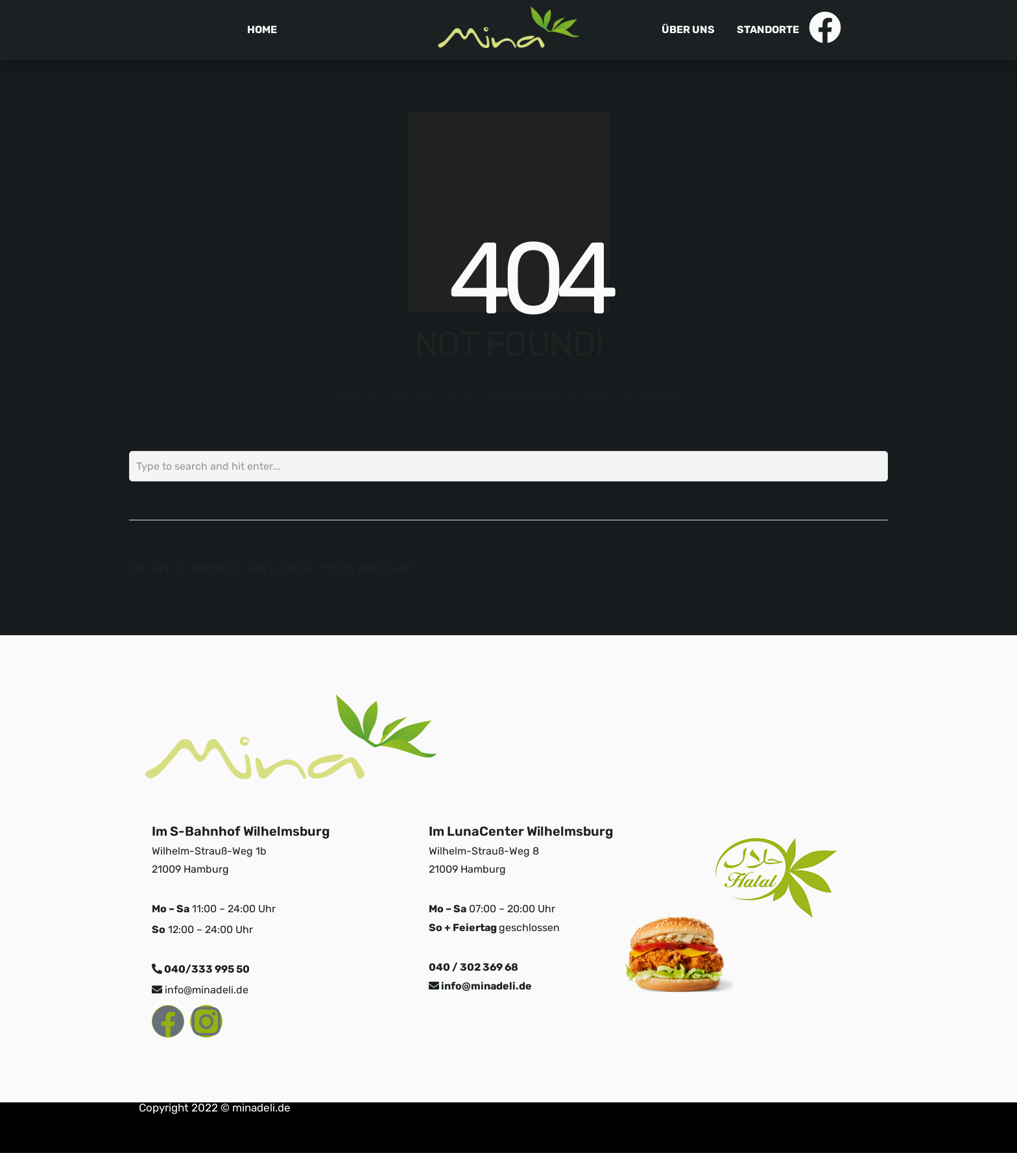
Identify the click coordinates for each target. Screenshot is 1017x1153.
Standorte (768, 29)
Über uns (688, 29)
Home (262, 29)
